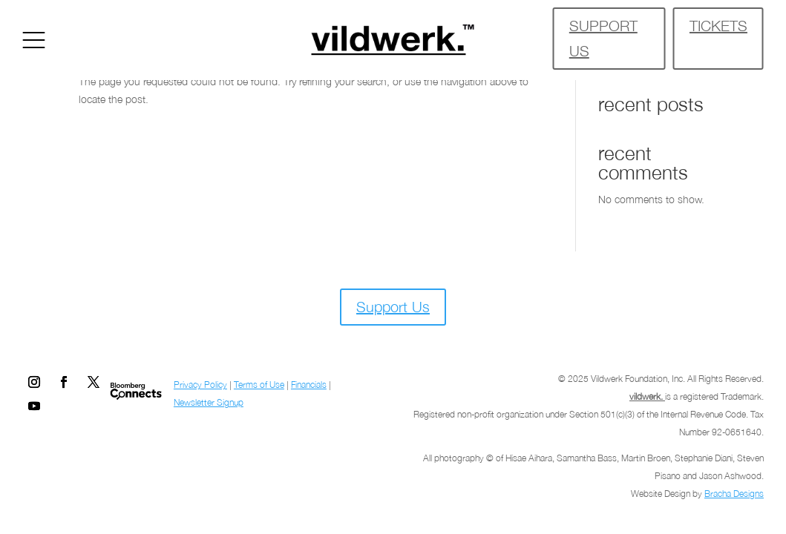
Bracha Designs (734, 493)
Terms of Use (259, 384)
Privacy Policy (200, 384)
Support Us (393, 306)
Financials (309, 384)
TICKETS (718, 25)
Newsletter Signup (208, 402)
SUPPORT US (603, 38)
